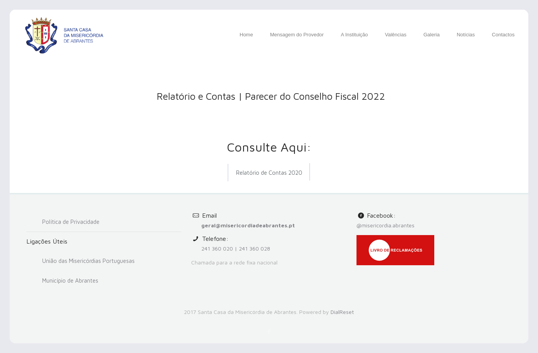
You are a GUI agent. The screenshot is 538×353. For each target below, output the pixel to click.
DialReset (342, 312)
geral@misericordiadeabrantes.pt (248, 225)
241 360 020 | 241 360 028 (235, 248)
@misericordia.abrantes (385, 225)
